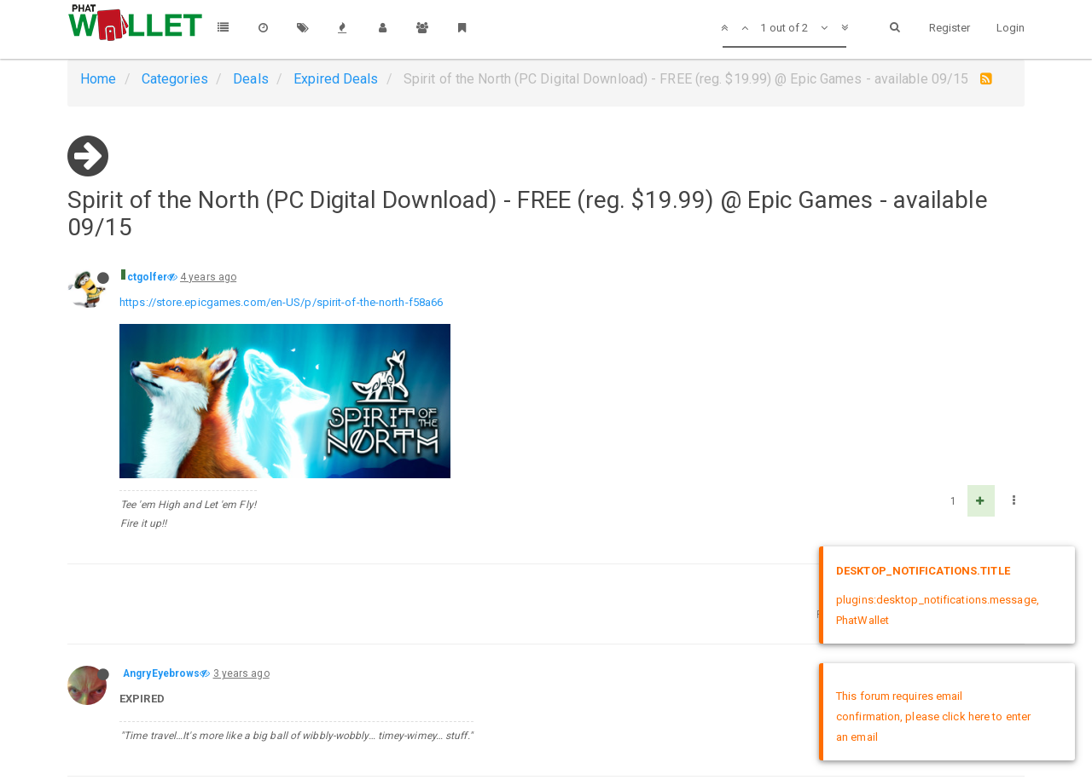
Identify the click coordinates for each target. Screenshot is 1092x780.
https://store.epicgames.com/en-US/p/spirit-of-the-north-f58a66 (281, 302)
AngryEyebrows (161, 673)
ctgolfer (147, 277)
